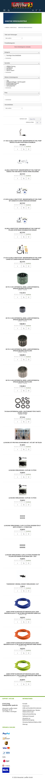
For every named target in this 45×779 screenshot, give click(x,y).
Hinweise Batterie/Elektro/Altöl (32, 722)
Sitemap (25, 724)
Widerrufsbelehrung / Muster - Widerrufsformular (32, 711)
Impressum (26, 706)
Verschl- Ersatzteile (10, 27)
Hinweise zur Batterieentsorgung (28, 719)
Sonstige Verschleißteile (25, 27)
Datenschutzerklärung (29, 714)
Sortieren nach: (23, 118)
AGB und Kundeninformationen (32, 708)
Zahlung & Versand (28, 716)
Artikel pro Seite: (30, 122)
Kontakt (25, 704)
